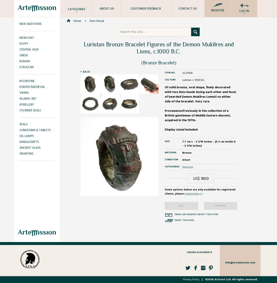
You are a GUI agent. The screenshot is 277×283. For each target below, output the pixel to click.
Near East (187, 167)
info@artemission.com (240, 262)
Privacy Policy (191, 279)
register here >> (193, 194)
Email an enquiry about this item (196, 214)
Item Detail (96, 21)
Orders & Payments (199, 252)
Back (86, 72)
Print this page (184, 220)
